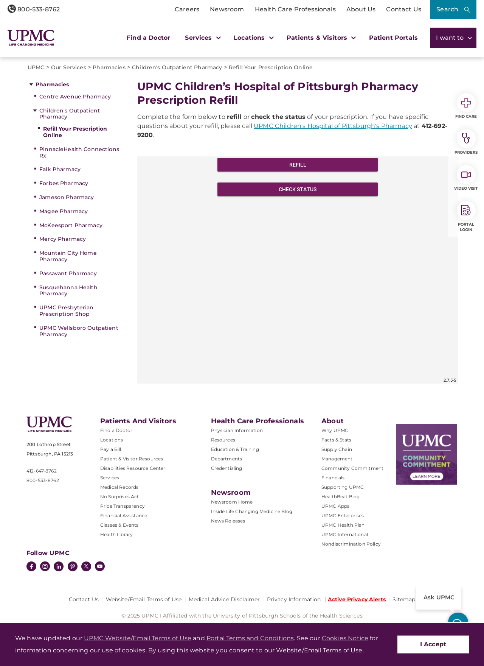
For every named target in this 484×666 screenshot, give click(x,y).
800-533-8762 (34, 9)
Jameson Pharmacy (66, 197)
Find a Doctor (148, 37)
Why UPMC (334, 430)
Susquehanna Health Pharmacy (68, 290)
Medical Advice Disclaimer (224, 599)
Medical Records (119, 487)
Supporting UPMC (342, 487)
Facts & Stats (336, 440)
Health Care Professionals (295, 9)
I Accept (433, 644)
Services (109, 477)
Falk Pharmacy (60, 169)
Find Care (466, 106)
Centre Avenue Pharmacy (75, 96)
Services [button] (202, 37)
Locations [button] (253, 37)
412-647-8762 (41, 471)
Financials (333, 477)
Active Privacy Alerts (357, 599)
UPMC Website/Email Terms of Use (137, 638)
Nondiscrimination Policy (351, 544)
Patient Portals (393, 37)
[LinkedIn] (59, 567)
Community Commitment (352, 468)
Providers (466, 142)
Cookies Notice (345, 638)
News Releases (228, 521)
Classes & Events (119, 525)
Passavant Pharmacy (68, 273)
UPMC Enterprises (342, 515)
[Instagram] (45, 567)
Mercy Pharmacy (62, 239)
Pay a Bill (110, 449)
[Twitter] (86, 566)
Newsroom (227, 9)
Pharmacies (52, 84)
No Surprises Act (119, 496)
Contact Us (403, 9)
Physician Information (237, 430)
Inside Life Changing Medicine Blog (251, 511)
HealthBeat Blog (340, 496)
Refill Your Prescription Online (75, 132)
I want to (453, 37)
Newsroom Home (232, 502)
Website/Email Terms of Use (144, 599)
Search (447, 9)
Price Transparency (122, 506)
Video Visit (466, 178)
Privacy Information (294, 599)
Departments (226, 459)
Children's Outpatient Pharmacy (69, 113)
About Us (360, 9)
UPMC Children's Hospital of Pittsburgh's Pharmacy (333, 125)
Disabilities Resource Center (132, 468)
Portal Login (466, 216)
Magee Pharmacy (63, 211)
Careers (187, 9)
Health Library (116, 534)
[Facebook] (31, 567)
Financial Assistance (123, 515)
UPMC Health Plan (343, 525)
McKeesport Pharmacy (70, 225)
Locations (111, 440)
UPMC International (344, 534)
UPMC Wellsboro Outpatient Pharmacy (78, 331)
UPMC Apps (335, 506)
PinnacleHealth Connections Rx (79, 152)
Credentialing (226, 468)
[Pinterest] (73, 567)
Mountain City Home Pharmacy (68, 256)
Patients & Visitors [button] (320, 37)
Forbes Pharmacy (63, 183)
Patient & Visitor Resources (131, 459)
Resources (223, 440)
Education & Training (235, 449)
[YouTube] (100, 567)
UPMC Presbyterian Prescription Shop (66, 310)
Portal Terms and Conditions (250, 638)
